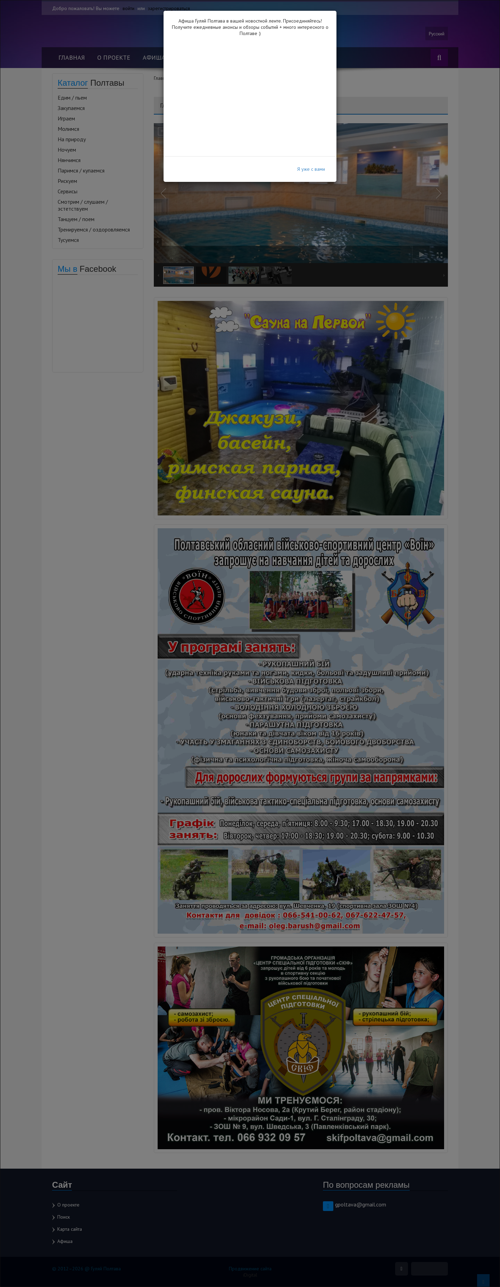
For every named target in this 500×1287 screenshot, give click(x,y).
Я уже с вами (311, 169)
